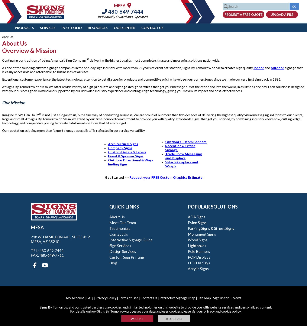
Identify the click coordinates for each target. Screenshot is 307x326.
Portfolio (72, 28)
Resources (98, 28)
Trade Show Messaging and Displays (183, 156)
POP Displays (199, 257)
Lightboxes (197, 245)
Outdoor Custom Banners (186, 142)
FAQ (89, 298)
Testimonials (119, 228)
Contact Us (152, 28)
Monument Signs (202, 234)
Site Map (204, 298)
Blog (113, 263)
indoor (258, 68)
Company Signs (120, 148)
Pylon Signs (197, 222)
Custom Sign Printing (126, 257)
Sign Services (120, 245)
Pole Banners (199, 251)
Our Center (124, 28)
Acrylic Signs (198, 268)
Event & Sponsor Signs (125, 156)
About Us (117, 216)
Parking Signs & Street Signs (211, 228)
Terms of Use (128, 298)
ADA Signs (196, 216)
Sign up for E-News (227, 298)
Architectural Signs (123, 144)
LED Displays (199, 263)
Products (24, 28)
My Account (75, 298)
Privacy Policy (106, 298)
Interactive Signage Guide (131, 240)
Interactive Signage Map (177, 298)
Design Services (122, 251)
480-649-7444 (122, 11)
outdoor (277, 68)
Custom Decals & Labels (127, 152)
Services (47, 28)
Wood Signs (197, 240)
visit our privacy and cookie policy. (216, 311)
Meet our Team (122, 222)
